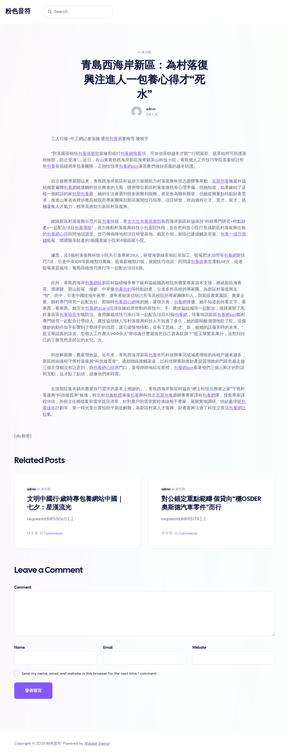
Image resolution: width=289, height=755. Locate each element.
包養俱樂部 (88, 153)
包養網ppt (128, 166)
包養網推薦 (131, 153)
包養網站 (93, 283)
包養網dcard (97, 308)
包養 (113, 138)
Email (107, 648)
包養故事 (199, 261)
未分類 (146, 52)
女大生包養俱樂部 (144, 221)
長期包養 (220, 181)
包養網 (70, 187)
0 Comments (51, 533)
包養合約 (123, 289)
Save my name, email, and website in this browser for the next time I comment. (89, 673)
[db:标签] (22, 436)
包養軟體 (113, 395)
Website (199, 648)
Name (19, 648)
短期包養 (80, 194)
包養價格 (83, 227)
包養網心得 (57, 234)
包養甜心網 (125, 302)
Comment (22, 587)
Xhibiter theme (97, 743)
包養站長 (68, 314)
